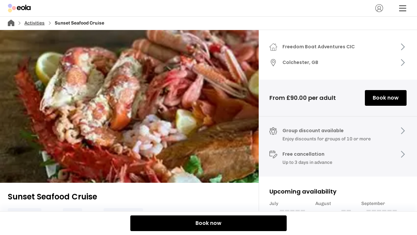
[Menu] (402, 8)
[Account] (379, 8)
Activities (34, 23)
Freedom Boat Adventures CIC (318, 46)
